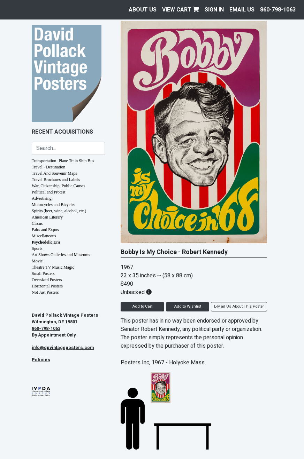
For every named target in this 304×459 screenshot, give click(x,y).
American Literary (47, 217)
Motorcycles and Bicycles (53, 204)
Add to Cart (142, 306)
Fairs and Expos (45, 229)
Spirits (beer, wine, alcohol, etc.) (59, 210)
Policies (41, 360)
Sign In (214, 10)
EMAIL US (241, 10)
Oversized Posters (47, 279)
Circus (37, 223)
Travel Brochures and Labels (56, 179)
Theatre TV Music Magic (53, 267)
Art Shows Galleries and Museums (61, 254)
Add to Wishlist (187, 306)
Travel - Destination (48, 167)
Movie (37, 261)
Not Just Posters (45, 292)
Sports (37, 248)
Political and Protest (49, 192)
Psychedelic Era (46, 242)
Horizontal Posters (47, 286)
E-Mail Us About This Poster (239, 306)
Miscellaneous (44, 236)
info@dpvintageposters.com (63, 348)
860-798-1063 (278, 10)
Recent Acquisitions (62, 132)
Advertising (42, 198)
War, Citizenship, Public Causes (58, 185)
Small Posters (43, 273)
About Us (143, 10)
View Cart (180, 10)
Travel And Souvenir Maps (54, 173)
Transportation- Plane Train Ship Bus (63, 160)
